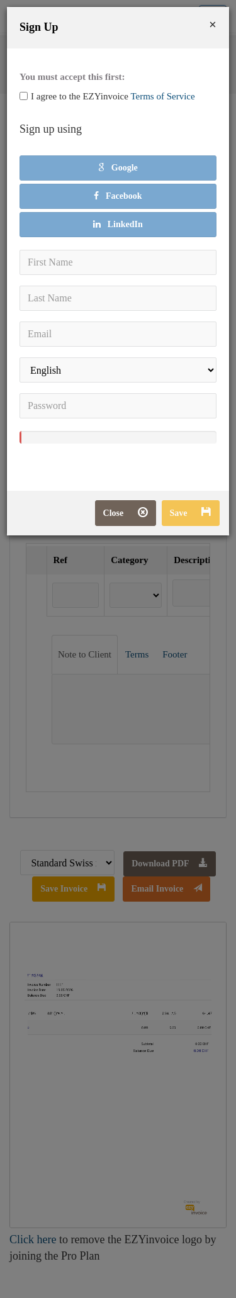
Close (125, 513)
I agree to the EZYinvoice (107, 96)
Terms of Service (162, 96)
